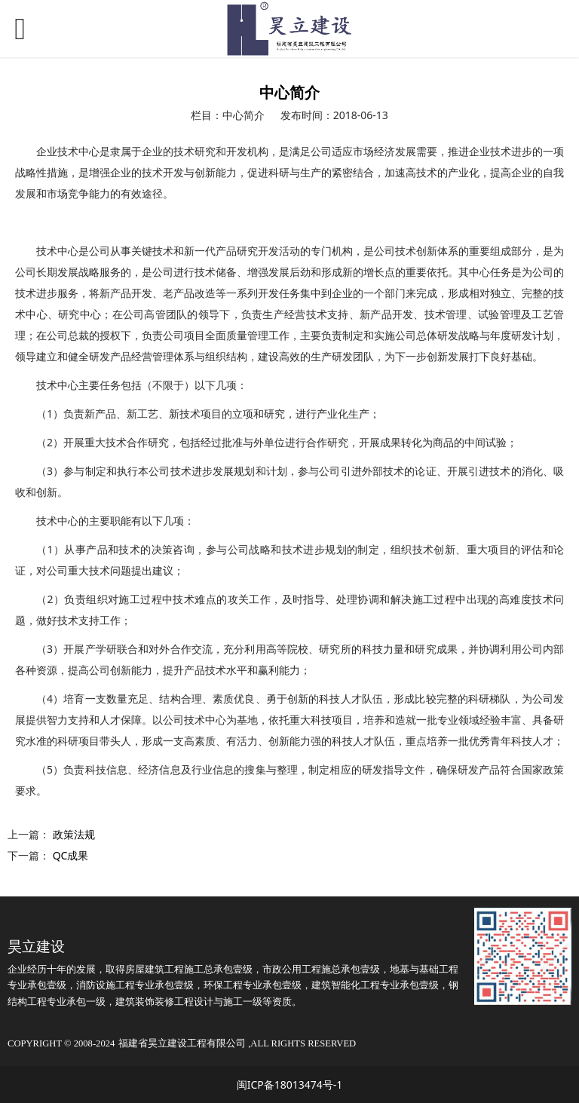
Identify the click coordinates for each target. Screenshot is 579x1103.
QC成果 (71, 855)
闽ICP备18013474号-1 (290, 1084)
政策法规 (74, 834)
